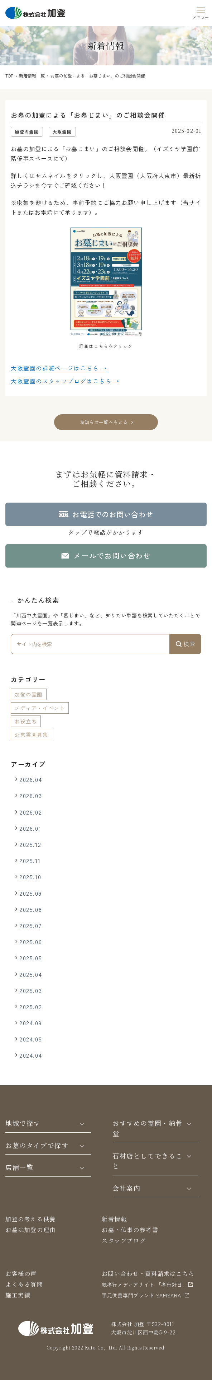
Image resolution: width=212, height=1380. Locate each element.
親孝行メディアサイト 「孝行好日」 (145, 1284)
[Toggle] (82, 1123)
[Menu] (201, 12)
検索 (185, 643)
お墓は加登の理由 (30, 1230)
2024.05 (30, 1039)
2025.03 (30, 990)
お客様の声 (21, 1273)
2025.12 (30, 844)
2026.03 (30, 795)
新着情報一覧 (32, 76)
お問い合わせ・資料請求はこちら (148, 1273)
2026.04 (30, 779)
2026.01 (30, 828)
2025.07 (30, 925)
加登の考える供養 (30, 1219)
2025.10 (30, 876)
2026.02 (30, 812)
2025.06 (30, 941)
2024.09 (30, 1022)
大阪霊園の (59, 368)
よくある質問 (24, 1284)
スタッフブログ (124, 1240)
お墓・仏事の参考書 (130, 1230)
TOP (9, 76)
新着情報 (114, 1219)
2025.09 (30, 893)
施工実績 (17, 1295)
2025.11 (29, 860)
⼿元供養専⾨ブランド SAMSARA (141, 1295)
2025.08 (30, 909)
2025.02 (30, 1006)
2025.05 (30, 958)
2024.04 (30, 1055)
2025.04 (30, 974)
